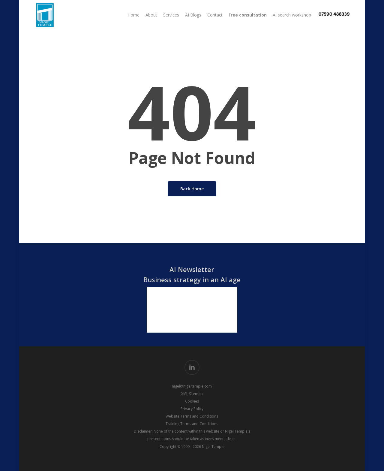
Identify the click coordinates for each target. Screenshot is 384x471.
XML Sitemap (192, 393)
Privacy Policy (192, 408)
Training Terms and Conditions (192, 423)
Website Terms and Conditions (192, 416)
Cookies (192, 401)
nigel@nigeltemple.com (192, 386)
